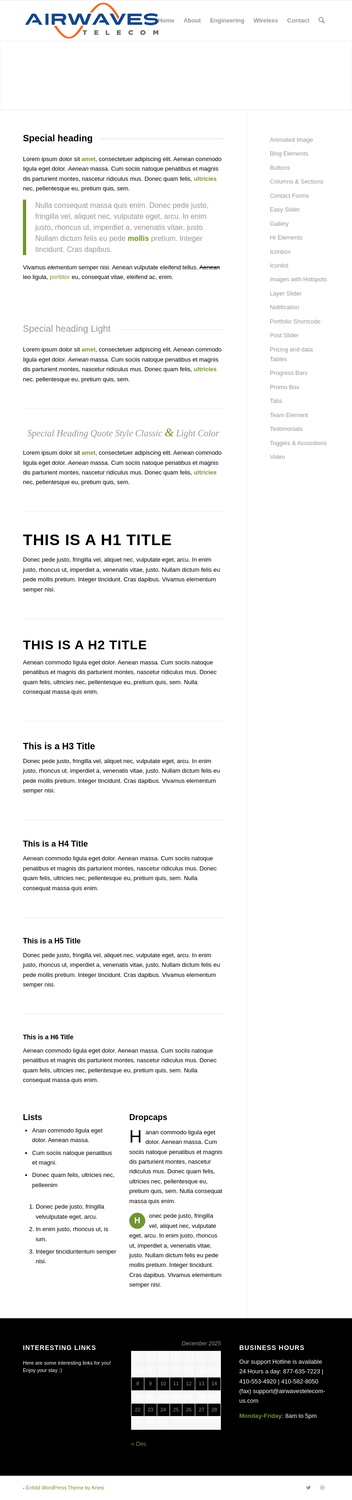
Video (277, 456)
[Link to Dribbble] (322, 1487)
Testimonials (286, 428)
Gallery (279, 223)
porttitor (60, 276)
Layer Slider (286, 293)
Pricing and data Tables (291, 354)
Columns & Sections (297, 181)
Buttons (280, 167)
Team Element (289, 415)
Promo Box (284, 387)
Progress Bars (289, 372)
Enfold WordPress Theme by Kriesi (65, 1487)
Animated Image (292, 139)
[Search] (321, 20)
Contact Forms (289, 195)
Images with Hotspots (298, 279)
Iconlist (279, 265)
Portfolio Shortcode (295, 321)
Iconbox (280, 251)
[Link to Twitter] (308, 1487)
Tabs (276, 400)
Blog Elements (289, 153)
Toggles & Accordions (298, 443)
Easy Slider (285, 209)
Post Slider (284, 335)
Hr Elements (286, 237)
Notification (284, 307)
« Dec (139, 1443)
